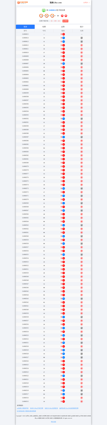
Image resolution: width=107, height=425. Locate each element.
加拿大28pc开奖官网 (36, 408)
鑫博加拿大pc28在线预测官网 (68, 408)
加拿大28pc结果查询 (51, 408)
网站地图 (53, 421)
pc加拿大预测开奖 (23, 408)
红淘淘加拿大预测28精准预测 (26, 411)
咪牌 (65, 21)
